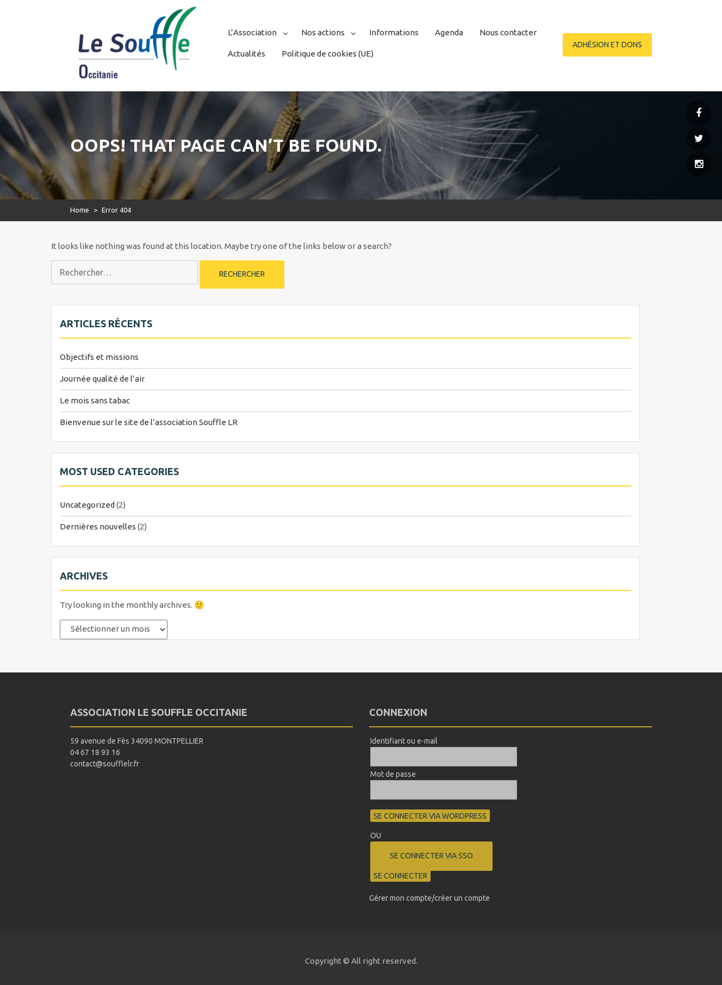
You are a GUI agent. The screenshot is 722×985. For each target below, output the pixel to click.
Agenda (449, 32)
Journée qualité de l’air (102, 378)
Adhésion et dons (607, 44)
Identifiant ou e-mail (404, 741)
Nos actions (323, 32)
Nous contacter (508, 32)
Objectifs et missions (99, 356)
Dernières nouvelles (98, 526)
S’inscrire (480, 874)
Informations (394, 32)
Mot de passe (393, 774)
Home (79, 210)
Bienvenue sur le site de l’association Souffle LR (149, 422)
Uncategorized (87, 504)
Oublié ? (448, 874)
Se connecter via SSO (431, 855)
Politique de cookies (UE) (328, 53)
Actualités (246, 53)
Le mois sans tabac (95, 400)
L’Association (252, 32)
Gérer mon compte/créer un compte (429, 898)
